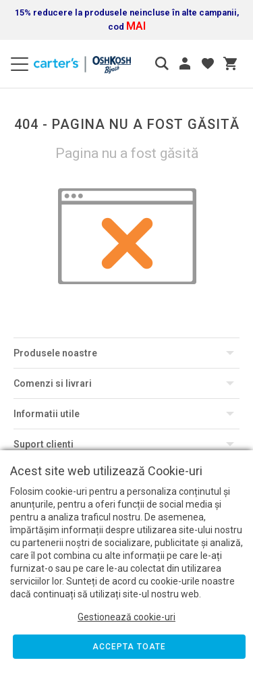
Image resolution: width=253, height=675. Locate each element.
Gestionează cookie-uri (126, 617)
